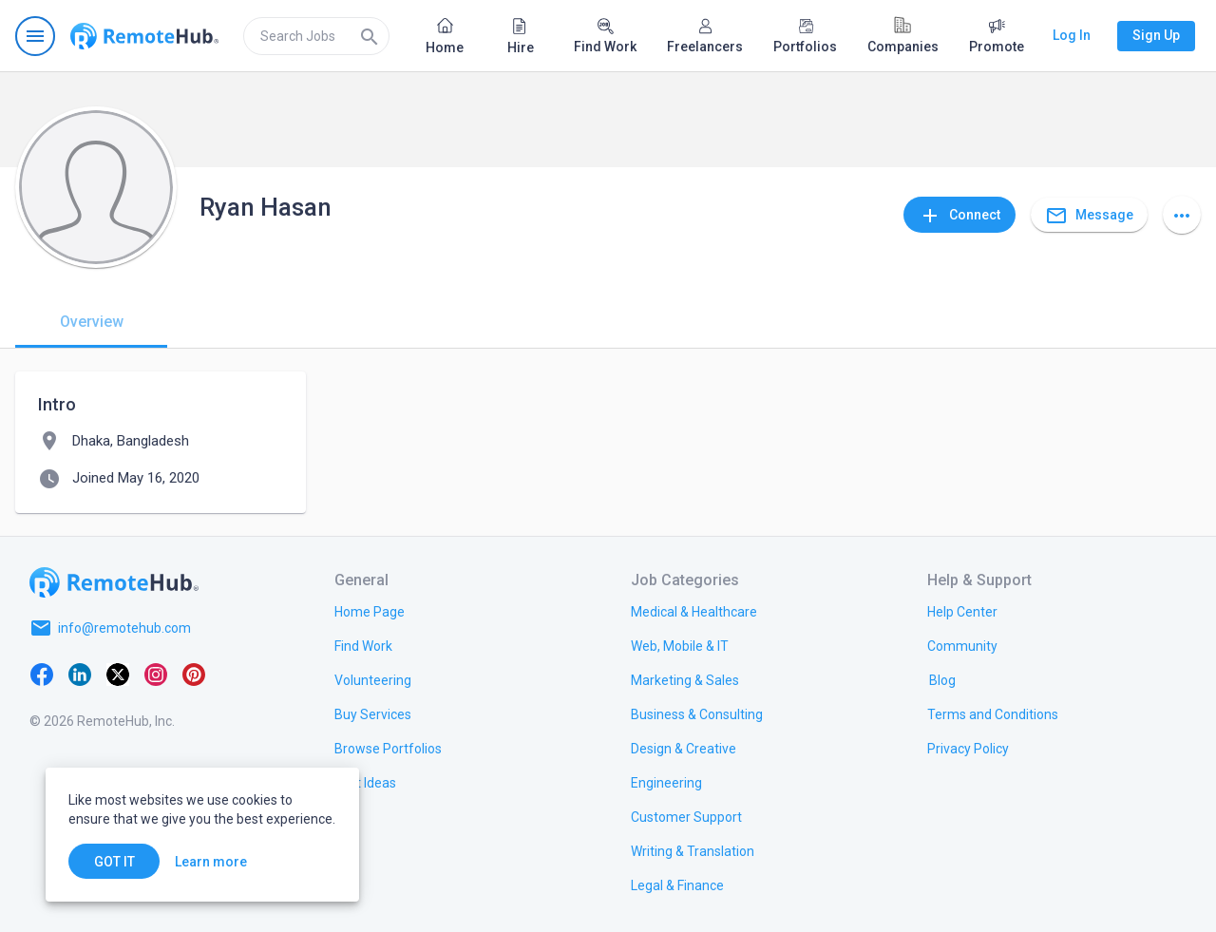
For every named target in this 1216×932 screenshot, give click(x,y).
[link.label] (962, 611)
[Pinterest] (194, 674)
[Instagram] (156, 674)
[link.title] (369, 611)
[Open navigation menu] (35, 36)
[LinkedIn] (80, 674)
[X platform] (118, 674)
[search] (316, 36)
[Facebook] (42, 674)
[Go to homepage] (144, 36)
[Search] (370, 36)
